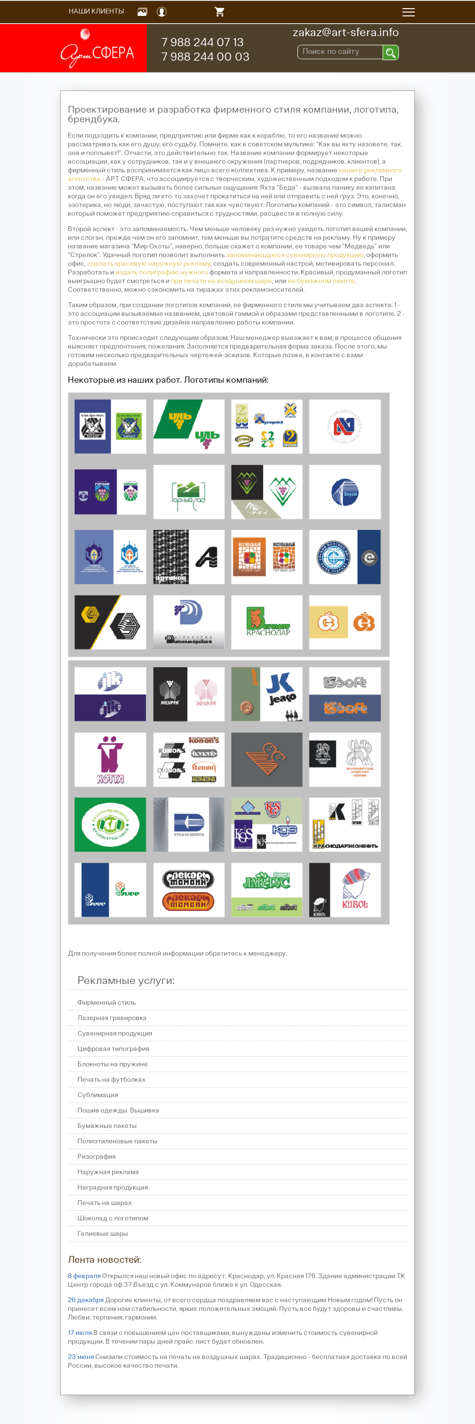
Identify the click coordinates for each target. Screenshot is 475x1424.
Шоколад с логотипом (112, 1218)
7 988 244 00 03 (205, 58)
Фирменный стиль (106, 1003)
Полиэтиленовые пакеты (117, 1141)
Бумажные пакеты (107, 1126)
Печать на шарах (104, 1203)
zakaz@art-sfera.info (346, 33)
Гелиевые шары (102, 1234)
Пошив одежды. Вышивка (118, 1110)
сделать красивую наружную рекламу (148, 264)
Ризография (96, 1157)
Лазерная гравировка (112, 1018)
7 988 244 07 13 (202, 43)
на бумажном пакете (321, 281)
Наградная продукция (112, 1187)
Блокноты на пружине (112, 1064)
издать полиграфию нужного (162, 272)
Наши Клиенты (96, 11)
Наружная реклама (108, 1172)
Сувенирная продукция (114, 1033)
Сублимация (97, 1095)
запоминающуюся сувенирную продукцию (294, 255)
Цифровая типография (113, 1049)
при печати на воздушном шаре (221, 281)
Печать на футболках (111, 1080)
